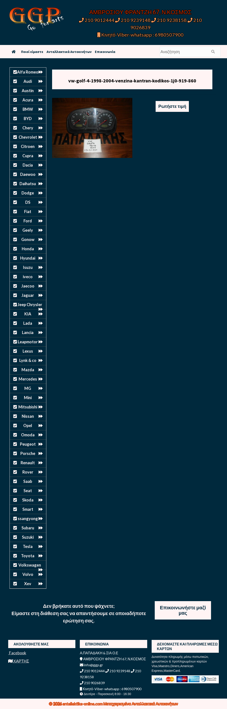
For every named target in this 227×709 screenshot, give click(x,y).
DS (27, 202)
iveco (28, 276)
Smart (27, 509)
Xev (27, 583)
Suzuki (28, 537)
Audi (27, 81)
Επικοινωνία (105, 51)
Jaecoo (27, 286)
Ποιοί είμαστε (32, 51)
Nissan (28, 416)
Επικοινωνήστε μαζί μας (183, 610)
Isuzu (28, 267)
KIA (27, 313)
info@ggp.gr (91, 665)
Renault (28, 462)
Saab (27, 481)
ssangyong (28, 518)
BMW (28, 109)
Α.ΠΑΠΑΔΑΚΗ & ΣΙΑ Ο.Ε (99, 653)
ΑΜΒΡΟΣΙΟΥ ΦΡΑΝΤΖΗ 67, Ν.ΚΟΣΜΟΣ (140, 12)
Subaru (28, 527)
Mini (28, 397)
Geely (27, 230)
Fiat (27, 211)
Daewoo (27, 174)
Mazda (28, 369)
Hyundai (27, 258)
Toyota (27, 555)
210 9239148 (133, 20)
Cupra (27, 155)
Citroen (28, 146)
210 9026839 (92, 683)
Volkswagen (29, 565)
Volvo (27, 574)
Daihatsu (28, 183)
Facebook (17, 652)
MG (27, 388)
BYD (28, 118)
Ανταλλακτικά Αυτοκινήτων (69, 51)
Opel (27, 425)
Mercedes (28, 379)
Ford (27, 220)
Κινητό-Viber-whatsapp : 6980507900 (140, 35)
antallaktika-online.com (83, 703)
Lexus (28, 351)
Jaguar (28, 295)
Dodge (28, 192)
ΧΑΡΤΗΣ (18, 660)
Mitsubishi (27, 406)
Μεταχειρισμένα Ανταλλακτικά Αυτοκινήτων (140, 703)
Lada (27, 323)
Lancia (27, 332)
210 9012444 (96, 20)
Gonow (27, 239)
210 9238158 (169, 20)
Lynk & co (27, 360)
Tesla (28, 546)
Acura (27, 99)
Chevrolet (28, 137)
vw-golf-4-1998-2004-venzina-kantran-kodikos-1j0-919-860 (132, 81)
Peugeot (28, 444)
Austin (28, 90)
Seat (27, 490)
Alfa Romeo (27, 72)
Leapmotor (28, 341)
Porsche (27, 453)
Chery (27, 127)
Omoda (28, 434)
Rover (27, 472)
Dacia (28, 165)
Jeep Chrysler (30, 304)
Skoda (27, 499)
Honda (28, 248)
